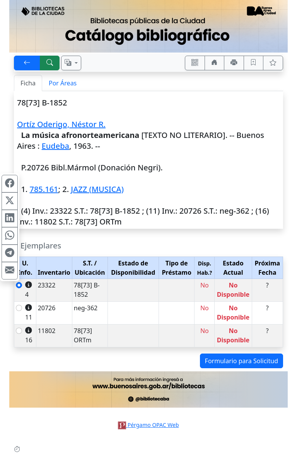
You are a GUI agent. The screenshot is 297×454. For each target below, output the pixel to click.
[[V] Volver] (27, 63)
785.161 (43, 189)
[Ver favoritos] (273, 63)
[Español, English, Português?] (71, 63)
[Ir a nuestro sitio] (215, 63)
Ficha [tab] (28, 83)
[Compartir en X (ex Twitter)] (10, 201)
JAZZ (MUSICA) (97, 189)
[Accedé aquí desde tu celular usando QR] (195, 63)
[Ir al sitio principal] (148, 26)
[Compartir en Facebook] (10, 183)
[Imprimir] (234, 63)
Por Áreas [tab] (63, 83)
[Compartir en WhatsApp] (10, 236)
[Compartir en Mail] (10, 270)
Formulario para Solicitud (241, 361)
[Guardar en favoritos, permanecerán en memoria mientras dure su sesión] (254, 63)
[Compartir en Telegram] (10, 253)
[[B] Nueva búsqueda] (50, 63)
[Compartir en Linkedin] (10, 218)
